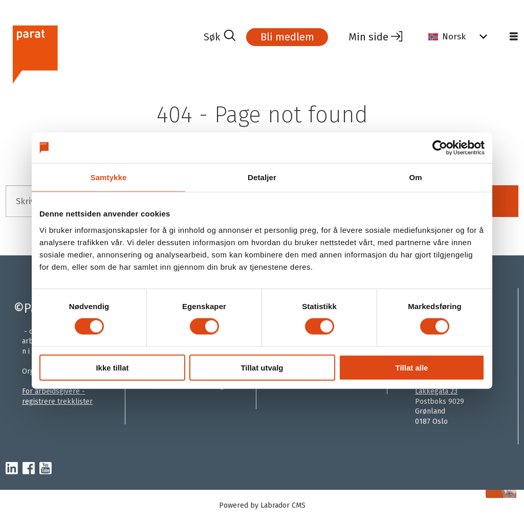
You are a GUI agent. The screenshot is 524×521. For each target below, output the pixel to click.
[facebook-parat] (29, 469)
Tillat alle (412, 367)
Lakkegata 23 (436, 391)
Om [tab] (415, 177)
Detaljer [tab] (262, 177)
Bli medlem (287, 37)
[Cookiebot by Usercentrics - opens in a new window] (440, 148)
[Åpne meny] (514, 37)
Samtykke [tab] (109, 177)
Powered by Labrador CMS (262, 505)
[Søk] (219, 36)
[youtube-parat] (45, 469)
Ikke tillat (112, 367)
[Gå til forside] (34, 52)
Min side (368, 37)
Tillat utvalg (262, 367)
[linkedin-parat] (12, 469)
